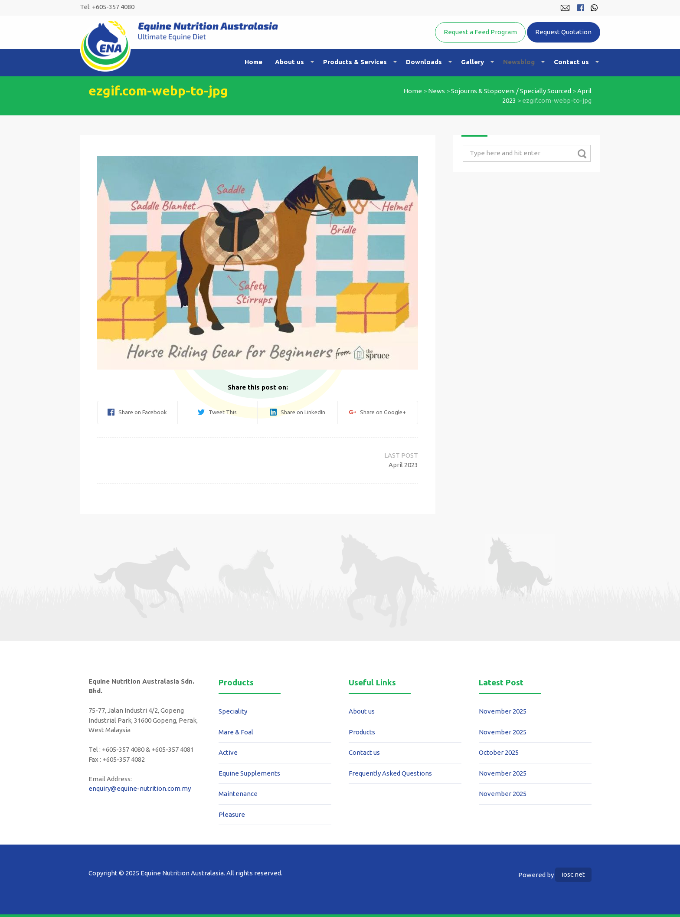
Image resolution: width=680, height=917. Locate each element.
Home (253, 62)
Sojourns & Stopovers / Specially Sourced (511, 91)
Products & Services (355, 62)
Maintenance (238, 793)
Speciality (233, 711)
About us (289, 62)
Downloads (424, 62)
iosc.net (573, 874)
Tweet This (217, 412)
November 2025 (502, 711)
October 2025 (499, 752)
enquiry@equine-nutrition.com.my (139, 788)
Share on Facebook (137, 412)
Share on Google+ (377, 412)
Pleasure (232, 814)
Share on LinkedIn (297, 412)
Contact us (571, 62)
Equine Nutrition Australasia (179, 45)
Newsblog (519, 62)
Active (228, 752)
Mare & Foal (236, 732)
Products (362, 732)
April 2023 (403, 464)
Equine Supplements (249, 773)
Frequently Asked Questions (390, 773)
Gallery (472, 62)
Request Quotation (563, 32)
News (436, 91)
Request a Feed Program (480, 32)
